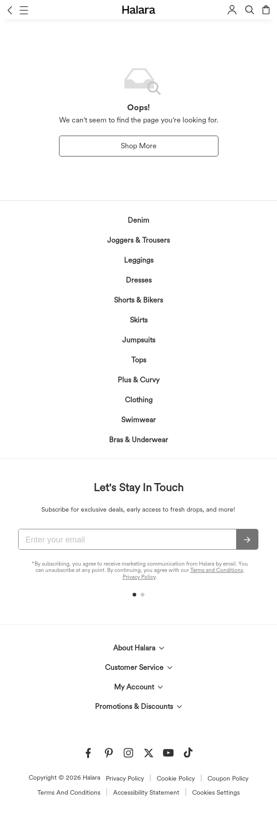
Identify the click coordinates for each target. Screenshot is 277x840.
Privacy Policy (139, 577)
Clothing (139, 400)
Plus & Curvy (138, 380)
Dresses (139, 280)
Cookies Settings (216, 792)
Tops (138, 360)
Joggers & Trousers (138, 240)
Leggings (138, 260)
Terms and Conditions (216, 570)
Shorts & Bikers (138, 300)
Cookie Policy (176, 778)
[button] (9, 10)
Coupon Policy (228, 778)
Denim (138, 220)
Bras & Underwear (138, 439)
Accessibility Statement (146, 792)
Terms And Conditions (68, 792)
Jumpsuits (138, 340)
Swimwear (138, 419)
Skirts (139, 320)
